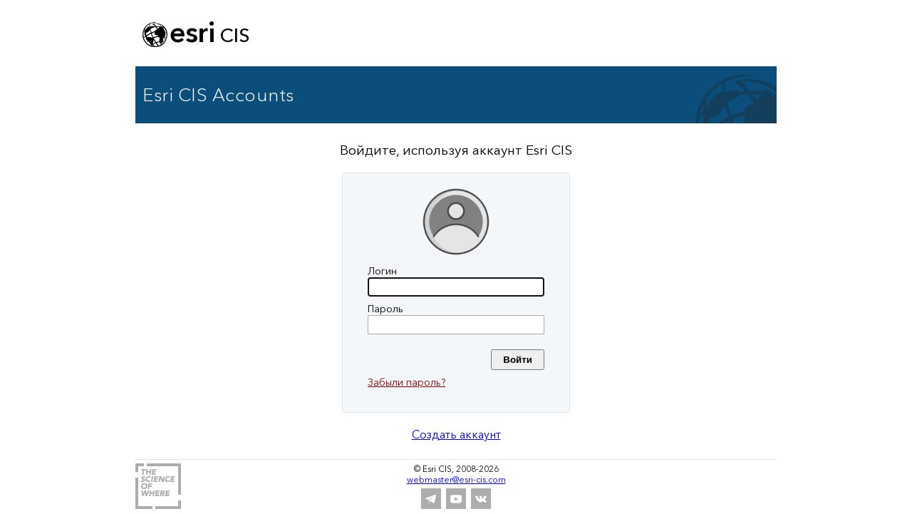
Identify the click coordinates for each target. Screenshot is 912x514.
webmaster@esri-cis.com (456, 479)
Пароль (385, 308)
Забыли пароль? (406, 382)
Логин (382, 270)
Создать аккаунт (456, 434)
